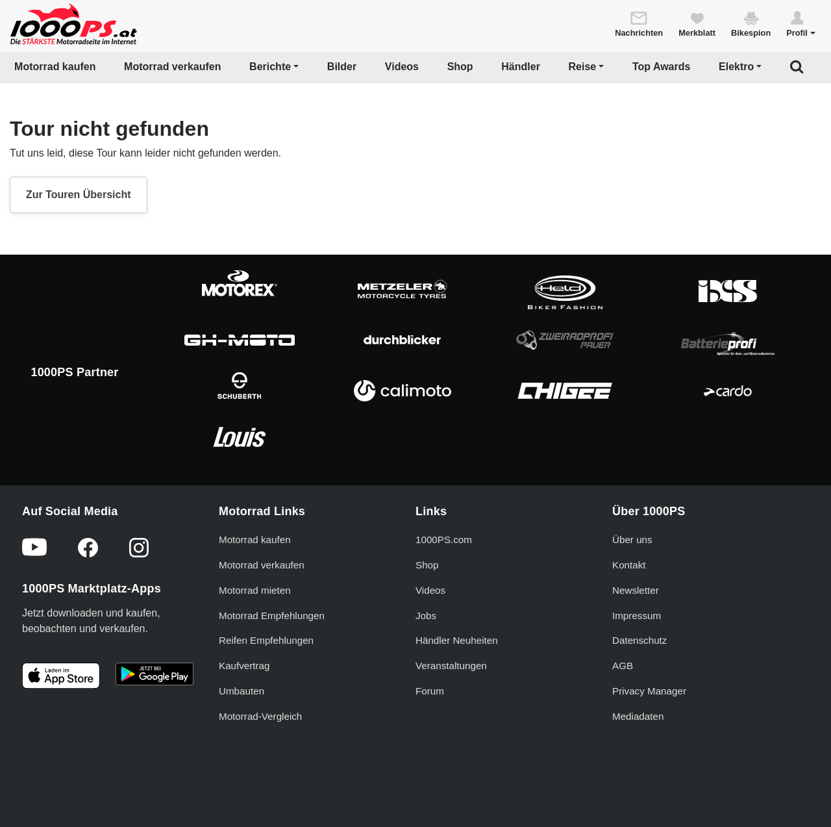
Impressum (636, 615)
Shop (460, 66)
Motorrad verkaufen (172, 66)
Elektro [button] (736, 66)
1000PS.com (444, 539)
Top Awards (661, 66)
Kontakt (629, 564)
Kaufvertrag (244, 665)
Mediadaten (638, 716)
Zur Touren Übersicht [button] (78, 194)
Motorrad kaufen (54, 66)
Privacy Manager (649, 690)
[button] (801, 23)
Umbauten (241, 690)
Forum (430, 690)
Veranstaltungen (451, 665)
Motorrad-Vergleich (260, 716)
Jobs (426, 615)
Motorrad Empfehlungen (272, 615)
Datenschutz (639, 640)
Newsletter (635, 590)
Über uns (632, 539)
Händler (520, 66)
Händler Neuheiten (457, 640)
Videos (402, 66)
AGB (622, 665)
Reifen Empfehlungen (266, 640)
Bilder (341, 66)
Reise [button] (583, 66)
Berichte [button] (270, 66)
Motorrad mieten (255, 590)
